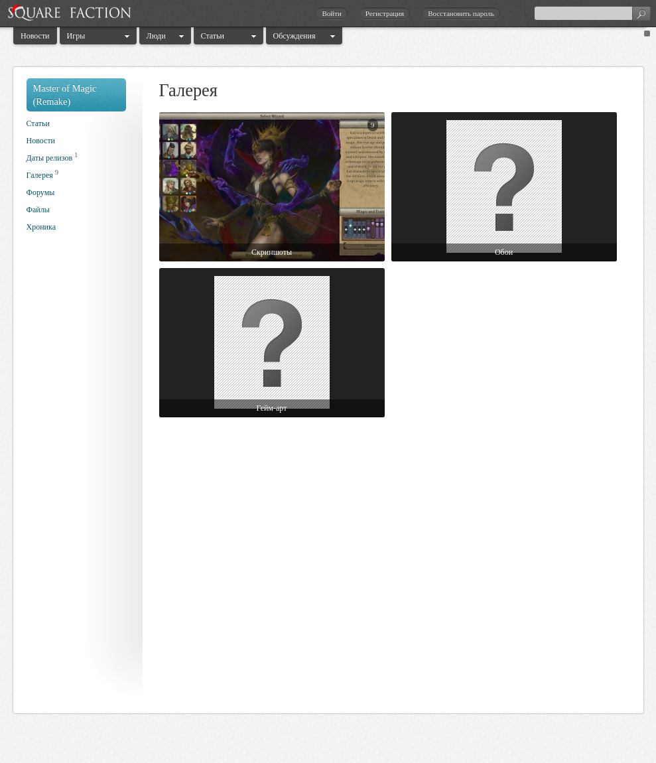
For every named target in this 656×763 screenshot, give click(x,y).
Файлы (38, 209)
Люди (156, 35)
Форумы (41, 192)
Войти (331, 13)
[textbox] (592, 13)
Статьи (212, 35)
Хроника (41, 227)
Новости (35, 35)
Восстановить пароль (461, 13)
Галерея (40, 175)
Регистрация (384, 13)
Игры (76, 35)
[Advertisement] (80, 476)
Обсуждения (294, 35)
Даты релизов (50, 158)
